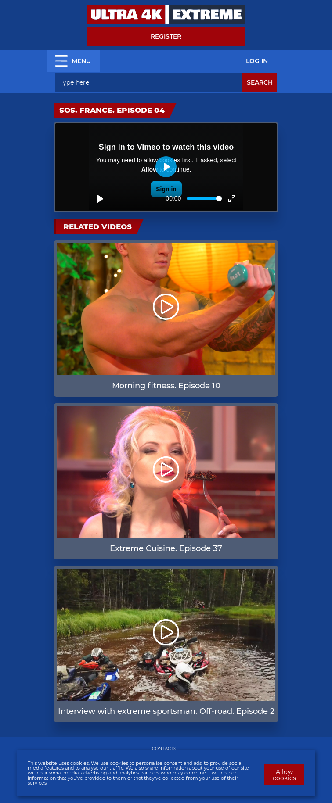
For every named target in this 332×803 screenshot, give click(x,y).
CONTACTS (164, 749)
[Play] (100, 199)
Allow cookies (284, 775)
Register (166, 36)
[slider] (204, 198)
